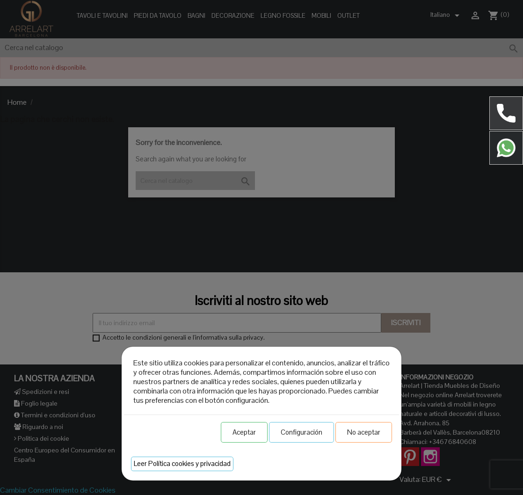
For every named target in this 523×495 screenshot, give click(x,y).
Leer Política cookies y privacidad (182, 463)
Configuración (301, 432)
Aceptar (244, 432)
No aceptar (363, 432)
